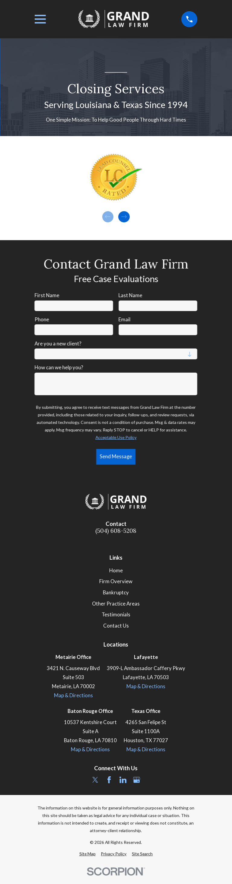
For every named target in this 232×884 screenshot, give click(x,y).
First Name (47, 295)
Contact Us (116, 626)
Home (116, 571)
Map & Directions (73, 695)
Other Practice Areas (116, 604)
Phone (42, 319)
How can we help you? (59, 367)
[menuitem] (87, 853)
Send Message (116, 456)
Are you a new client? (58, 344)
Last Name (130, 295)
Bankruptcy (116, 593)
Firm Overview (115, 581)
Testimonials (116, 615)
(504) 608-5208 (115, 531)
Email (125, 319)
